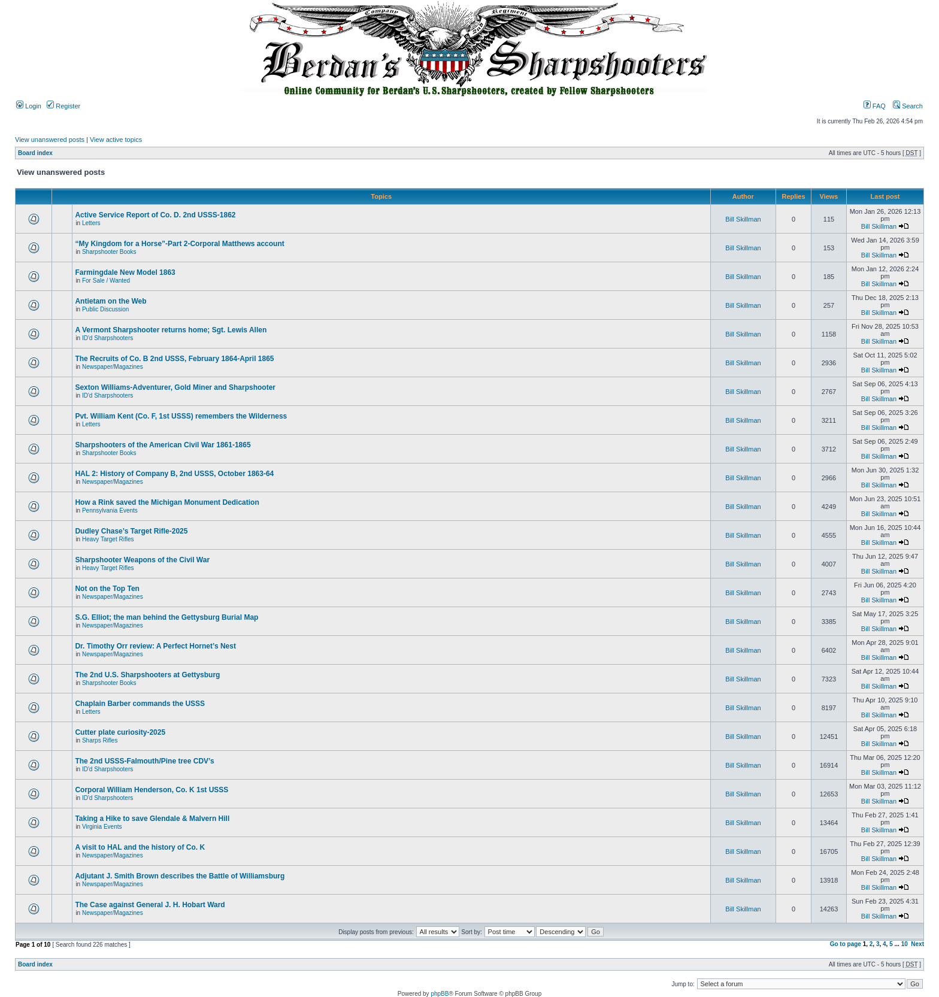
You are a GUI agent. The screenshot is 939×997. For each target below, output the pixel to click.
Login (28, 106)
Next (917, 944)
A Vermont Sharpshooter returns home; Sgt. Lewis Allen (170, 330)
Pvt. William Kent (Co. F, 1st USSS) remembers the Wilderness (181, 416)
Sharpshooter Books (109, 252)
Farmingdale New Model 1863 (125, 272)
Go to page (845, 944)
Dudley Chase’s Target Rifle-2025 (131, 531)
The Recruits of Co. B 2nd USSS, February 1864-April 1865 (174, 358)
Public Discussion (105, 309)
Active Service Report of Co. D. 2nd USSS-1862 (155, 215)
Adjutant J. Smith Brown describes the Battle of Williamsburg (179, 876)
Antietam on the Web (110, 301)
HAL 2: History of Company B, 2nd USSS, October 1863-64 (174, 473)
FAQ (875, 106)
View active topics (116, 139)
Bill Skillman (743, 219)
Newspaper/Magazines (112, 366)
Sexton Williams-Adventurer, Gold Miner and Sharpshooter (175, 387)
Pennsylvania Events (110, 510)
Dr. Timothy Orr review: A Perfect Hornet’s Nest (155, 646)
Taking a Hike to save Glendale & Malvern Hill (152, 818)
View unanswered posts (49, 139)
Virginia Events (102, 826)
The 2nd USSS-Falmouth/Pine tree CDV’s (144, 761)
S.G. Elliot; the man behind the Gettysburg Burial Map (166, 617)
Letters (91, 223)
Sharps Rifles (99, 740)
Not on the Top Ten (107, 588)
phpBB (440, 993)
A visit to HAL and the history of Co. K (140, 847)
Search (908, 106)
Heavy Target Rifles (108, 539)
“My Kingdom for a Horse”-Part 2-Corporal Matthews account (179, 244)
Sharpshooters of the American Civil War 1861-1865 (162, 445)
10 (904, 944)
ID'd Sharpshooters (107, 338)
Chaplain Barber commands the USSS (140, 703)
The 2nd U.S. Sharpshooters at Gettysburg (147, 675)
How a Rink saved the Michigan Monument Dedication (167, 502)
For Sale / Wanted (106, 280)
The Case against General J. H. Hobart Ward (150, 905)
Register (63, 106)
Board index (35, 153)
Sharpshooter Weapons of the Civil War (142, 560)
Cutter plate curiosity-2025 (120, 732)
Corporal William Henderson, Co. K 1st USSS (151, 790)
